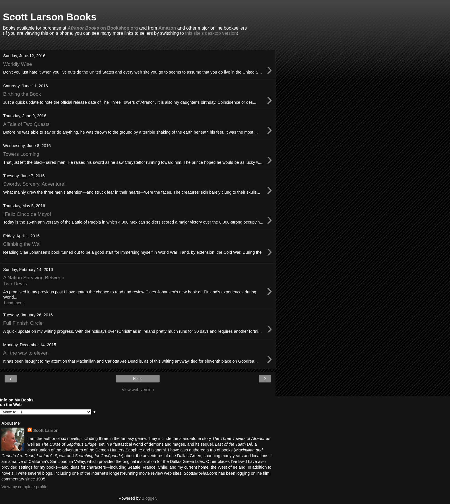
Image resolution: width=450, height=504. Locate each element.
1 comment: (14, 303)
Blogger (149, 498)
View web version (138, 389)
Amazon (167, 28)
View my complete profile (24, 486)
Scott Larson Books (49, 16)
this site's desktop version (211, 33)
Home (137, 379)
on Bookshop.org (102, 28)
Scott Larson (46, 430)
